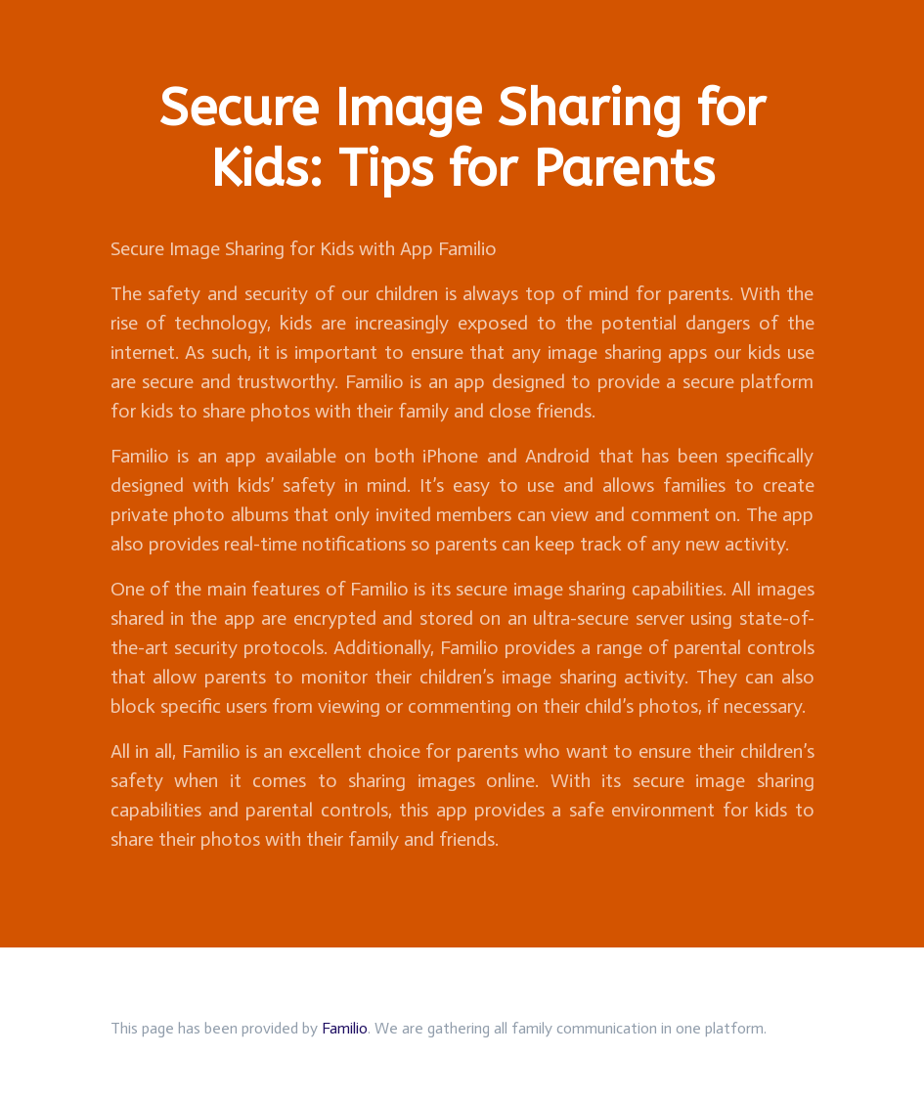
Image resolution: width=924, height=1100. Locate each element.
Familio (345, 1028)
